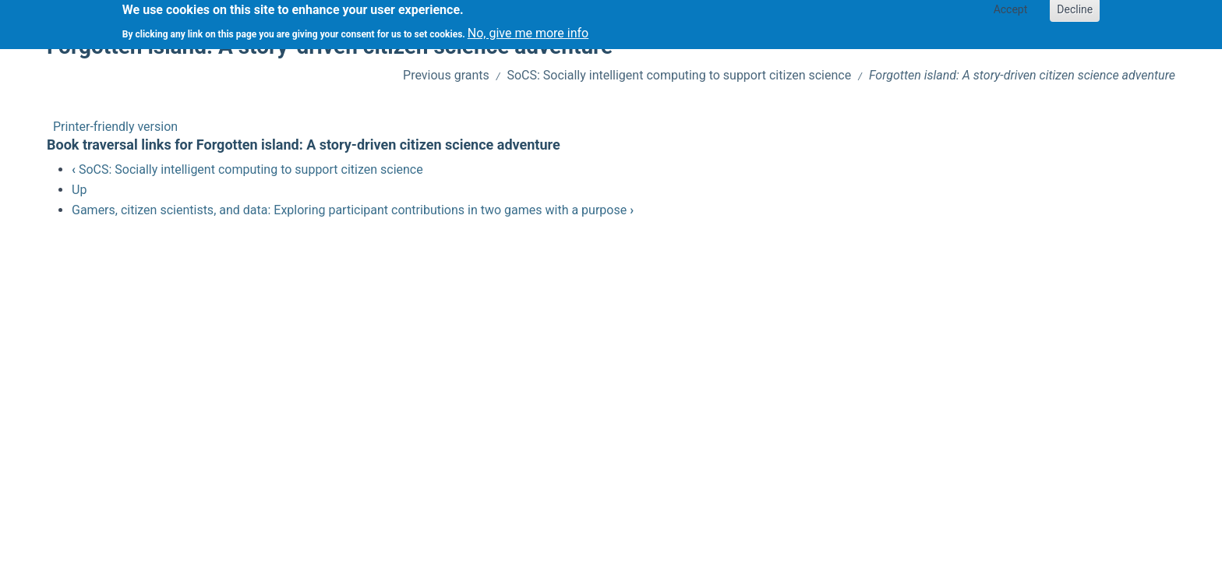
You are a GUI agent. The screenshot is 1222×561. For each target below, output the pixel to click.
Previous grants (446, 75)
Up (79, 189)
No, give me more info (528, 29)
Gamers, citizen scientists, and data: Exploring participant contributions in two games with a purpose (353, 210)
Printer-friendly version (115, 126)
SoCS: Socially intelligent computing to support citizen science (679, 75)
